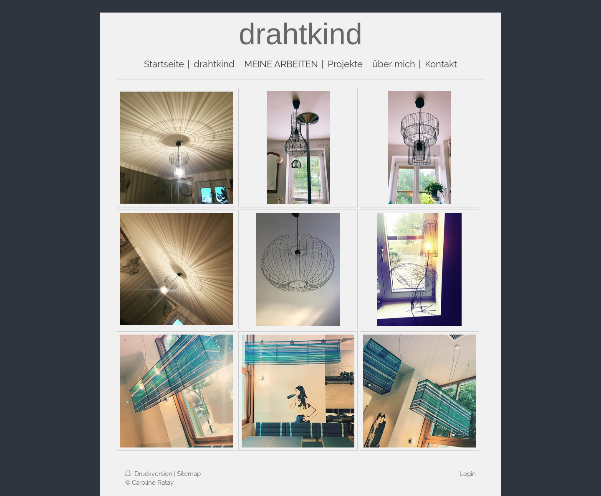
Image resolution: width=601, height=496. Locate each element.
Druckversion (149, 474)
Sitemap (189, 474)
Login (468, 474)
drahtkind (300, 34)
